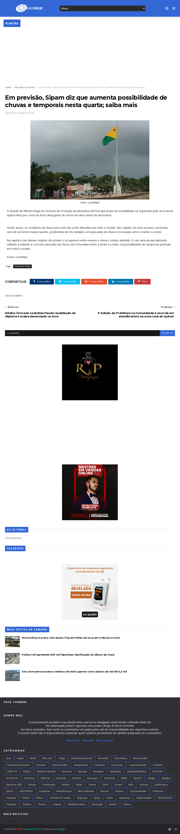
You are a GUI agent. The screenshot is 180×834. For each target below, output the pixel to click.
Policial (26, 797)
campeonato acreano (18, 765)
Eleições (76, 778)
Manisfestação (64, 791)
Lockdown (44, 791)
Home (8, 87)
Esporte (137, 778)
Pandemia (158, 791)
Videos (126, 804)
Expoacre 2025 (14, 784)
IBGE (130, 784)
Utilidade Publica (76, 804)
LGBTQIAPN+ (26, 791)
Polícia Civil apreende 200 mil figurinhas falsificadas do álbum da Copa (68, 654)
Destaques (115, 771)
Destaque (98, 771)
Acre (8, 758)
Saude (97, 797)
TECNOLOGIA (165, 797)
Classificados (81, 765)
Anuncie (88, 740)
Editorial (45, 778)
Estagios (166, 778)
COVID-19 (11, 771)
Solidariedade (144, 797)
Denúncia (67, 771)
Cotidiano (158, 765)
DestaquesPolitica (136, 771)
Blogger (61, 829)
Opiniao (119, 791)
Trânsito (27, 804)
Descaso (82, 771)
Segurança (124, 797)
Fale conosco (104, 740)
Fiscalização (49, 784)
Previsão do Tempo (24, 87)
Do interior (12, 778)
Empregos (92, 778)
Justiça (9, 791)
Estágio (151, 778)
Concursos (117, 765)
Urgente (57, 804)
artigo (62, 758)
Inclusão (144, 784)
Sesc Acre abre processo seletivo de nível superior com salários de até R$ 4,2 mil (74, 671)
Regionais (82, 797)
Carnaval (40, 765)
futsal (79, 784)
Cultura (26, 771)
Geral (105, 784)
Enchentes (109, 778)
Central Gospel (59, 765)
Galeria (92, 784)
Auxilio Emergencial (81, 758)
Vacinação (97, 804)
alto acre (47, 758)
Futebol (66, 784)
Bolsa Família (140, 758)
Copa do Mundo (137, 765)
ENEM (124, 778)
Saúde (109, 797)
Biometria (103, 758)
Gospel (118, 784)
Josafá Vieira (161, 784)
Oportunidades (138, 791)
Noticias (104, 791)
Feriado (32, 784)
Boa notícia (121, 758)
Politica (39, 797)
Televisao (11, 804)
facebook (167, 333)
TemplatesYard (31, 829)
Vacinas (113, 804)
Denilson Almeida (46, 771)
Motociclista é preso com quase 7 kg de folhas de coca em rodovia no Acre (71, 637)
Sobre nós (73, 740)
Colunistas (99, 765)
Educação (61, 778)
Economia (29, 778)
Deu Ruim (158, 771)
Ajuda (20, 758)
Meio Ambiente (86, 791)
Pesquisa (11, 797)
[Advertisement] (90, 55)
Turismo (42, 804)
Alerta (33, 758)
